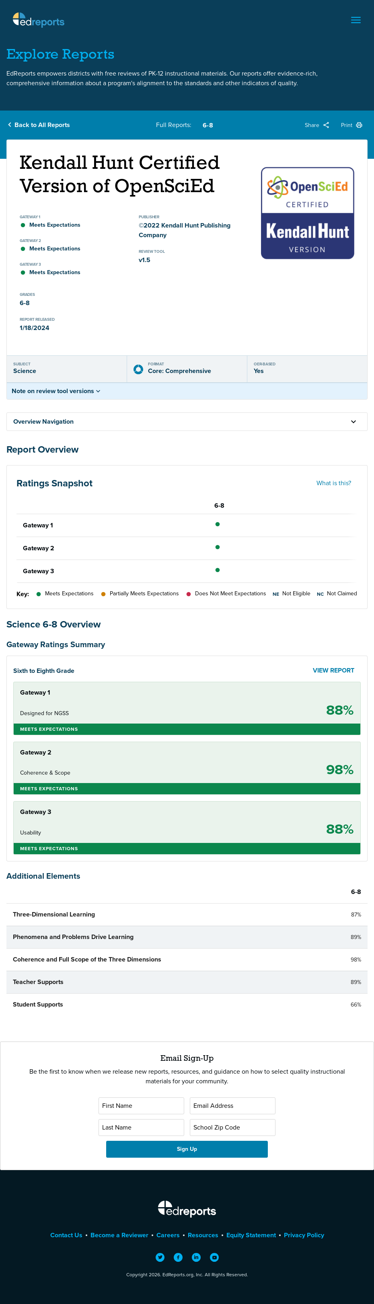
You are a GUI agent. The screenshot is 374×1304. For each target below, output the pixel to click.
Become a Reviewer (119, 1235)
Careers (168, 1235)
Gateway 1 (38, 525)
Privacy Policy (304, 1235)
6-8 (208, 125)
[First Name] (141, 1105)
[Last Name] (141, 1127)
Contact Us (66, 1235)
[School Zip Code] (232, 1127)
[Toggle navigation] (356, 20)
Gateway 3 (38, 571)
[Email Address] (232, 1105)
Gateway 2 (38, 548)
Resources (203, 1235)
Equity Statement (251, 1235)
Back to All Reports (42, 124)
